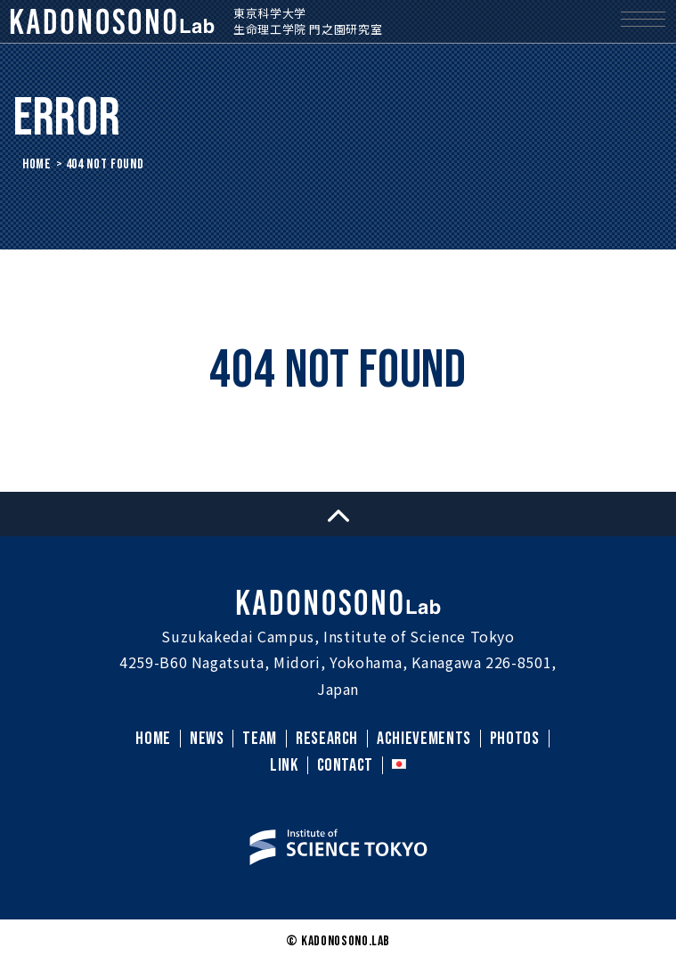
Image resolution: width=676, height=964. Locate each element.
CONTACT (345, 765)
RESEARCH (327, 738)
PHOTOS (515, 738)
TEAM (259, 738)
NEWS (207, 738)
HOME (37, 164)
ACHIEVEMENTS (424, 738)
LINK (284, 765)
